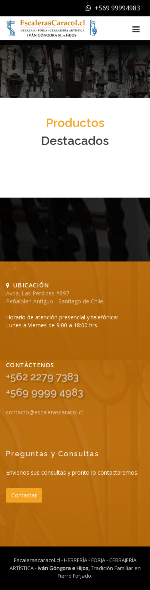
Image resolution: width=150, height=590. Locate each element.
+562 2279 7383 (42, 377)
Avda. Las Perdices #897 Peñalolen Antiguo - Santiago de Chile (54, 297)
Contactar (24, 495)
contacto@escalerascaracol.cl (44, 412)
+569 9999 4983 (44, 392)
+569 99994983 (113, 8)
